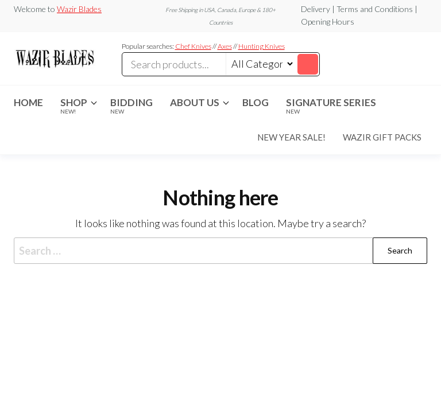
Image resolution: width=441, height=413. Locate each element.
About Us (194, 102)
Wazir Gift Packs (382, 137)
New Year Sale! (291, 137)
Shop (73, 105)
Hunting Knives (261, 46)
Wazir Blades (79, 9)
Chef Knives (193, 46)
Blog (255, 102)
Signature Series (331, 105)
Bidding (131, 105)
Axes (225, 46)
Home (28, 102)
